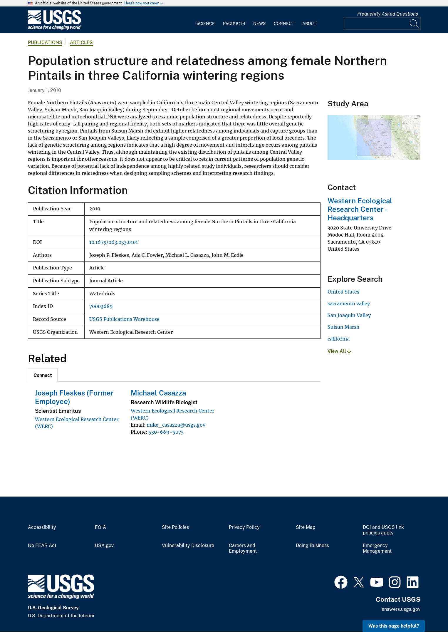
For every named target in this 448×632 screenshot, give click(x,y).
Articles (81, 42)
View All (339, 351)
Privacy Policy (244, 527)
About (309, 23)
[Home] (54, 28)
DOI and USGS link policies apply (383, 530)
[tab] (43, 375)
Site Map (306, 527)
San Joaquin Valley (349, 315)
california (339, 339)
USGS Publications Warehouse (124, 319)
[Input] (382, 23)
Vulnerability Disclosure (188, 545)
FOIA (100, 527)
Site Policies (175, 527)
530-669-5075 (166, 432)
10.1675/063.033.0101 (113, 242)
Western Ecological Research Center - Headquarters (360, 209)
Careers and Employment (243, 548)
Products (234, 23)
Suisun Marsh (344, 327)
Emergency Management (377, 548)
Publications (45, 42)
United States (343, 292)
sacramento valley (349, 303)
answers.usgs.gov (401, 609)
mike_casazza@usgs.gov (176, 425)
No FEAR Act (42, 545)
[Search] (414, 23)
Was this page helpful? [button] (393, 626)
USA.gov (104, 545)
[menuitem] (205, 20)
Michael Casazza (158, 393)
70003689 (101, 306)
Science (206, 23)
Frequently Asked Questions (387, 14)
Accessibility (42, 527)
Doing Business (312, 545)
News (259, 23)
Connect (284, 23)
